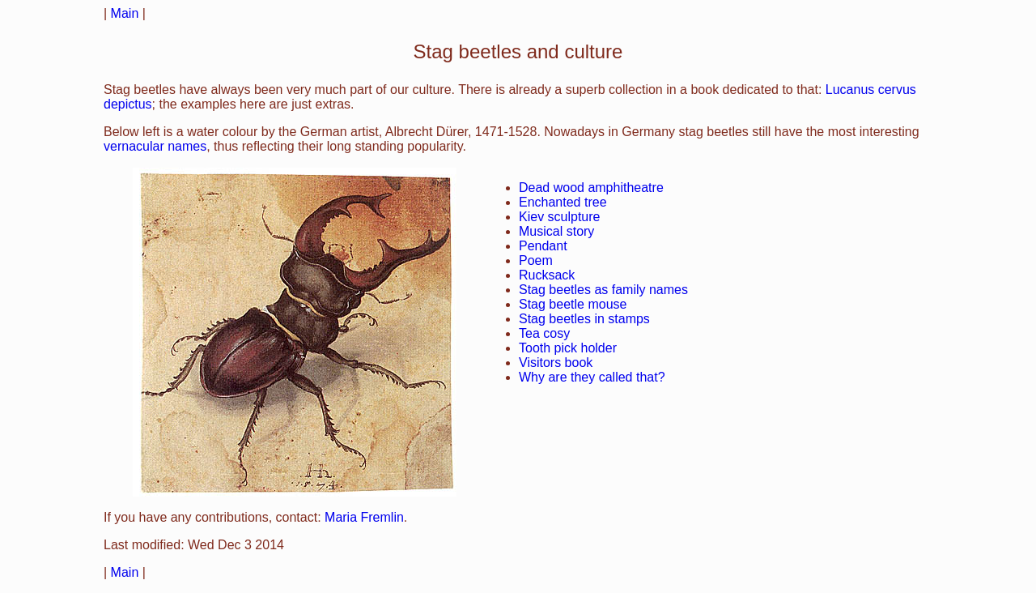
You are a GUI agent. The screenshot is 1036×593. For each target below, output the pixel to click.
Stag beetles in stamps (584, 319)
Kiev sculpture (560, 217)
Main (125, 13)
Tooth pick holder (568, 348)
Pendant (543, 246)
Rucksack (547, 275)
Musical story (556, 231)
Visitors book (555, 362)
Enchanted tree (563, 202)
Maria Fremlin (364, 517)
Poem (536, 260)
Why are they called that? (592, 377)
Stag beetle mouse (572, 304)
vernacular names (155, 146)
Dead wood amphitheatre (591, 187)
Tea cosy (544, 333)
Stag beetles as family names (603, 289)
